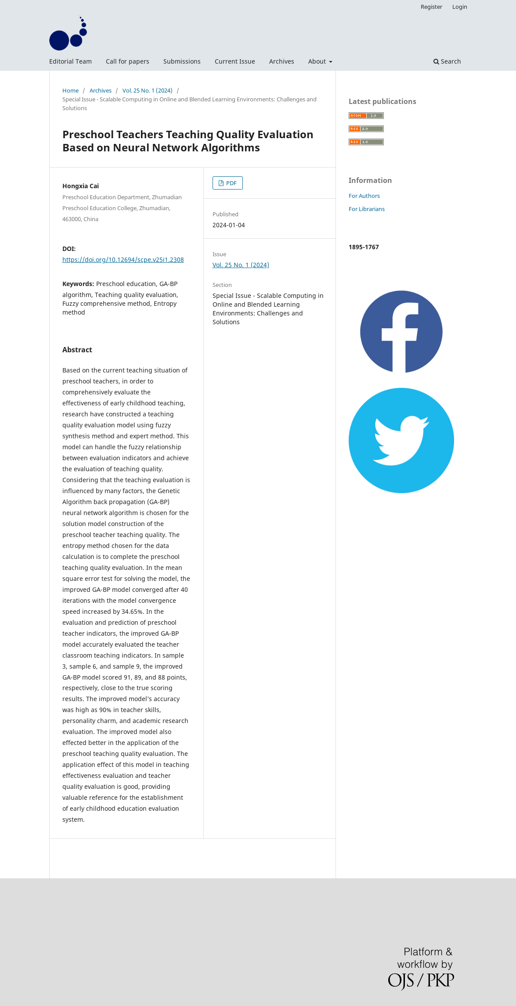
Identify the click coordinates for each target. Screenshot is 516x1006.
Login (459, 7)
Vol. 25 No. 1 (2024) (148, 90)
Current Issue (235, 61)
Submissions (182, 61)
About (318, 61)
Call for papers (127, 61)
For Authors (364, 196)
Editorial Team (70, 61)
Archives (281, 61)
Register (431, 7)
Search (447, 61)
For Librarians (367, 209)
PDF (231, 183)
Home (70, 90)
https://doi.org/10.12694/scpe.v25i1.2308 (123, 259)
